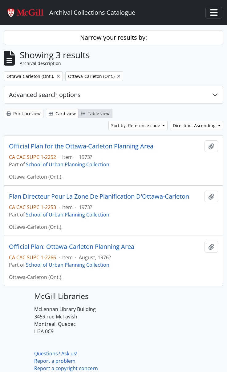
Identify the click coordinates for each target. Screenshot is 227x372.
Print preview (23, 113)
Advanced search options (45, 95)
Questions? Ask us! (55, 353)
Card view (62, 113)
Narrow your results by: (113, 37)
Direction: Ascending (195, 125)
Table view (95, 113)
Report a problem (54, 361)
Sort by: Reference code (136, 125)
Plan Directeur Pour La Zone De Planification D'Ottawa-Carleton (99, 196)
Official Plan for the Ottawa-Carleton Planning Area (81, 146)
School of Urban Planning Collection (67, 164)
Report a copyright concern (66, 368)
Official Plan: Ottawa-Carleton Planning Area (71, 246)
